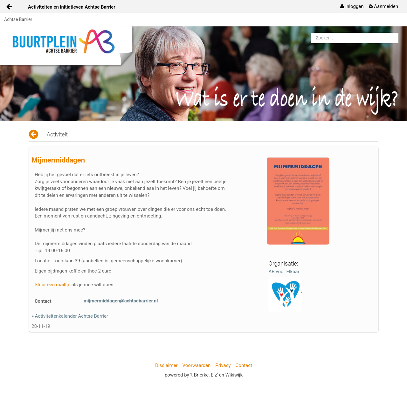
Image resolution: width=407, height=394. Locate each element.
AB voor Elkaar (283, 271)
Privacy (223, 365)
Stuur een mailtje (52, 284)
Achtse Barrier (18, 19)
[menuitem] (352, 6)
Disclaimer (166, 365)
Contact (244, 365)
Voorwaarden (197, 365)
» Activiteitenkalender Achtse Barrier (69, 316)
